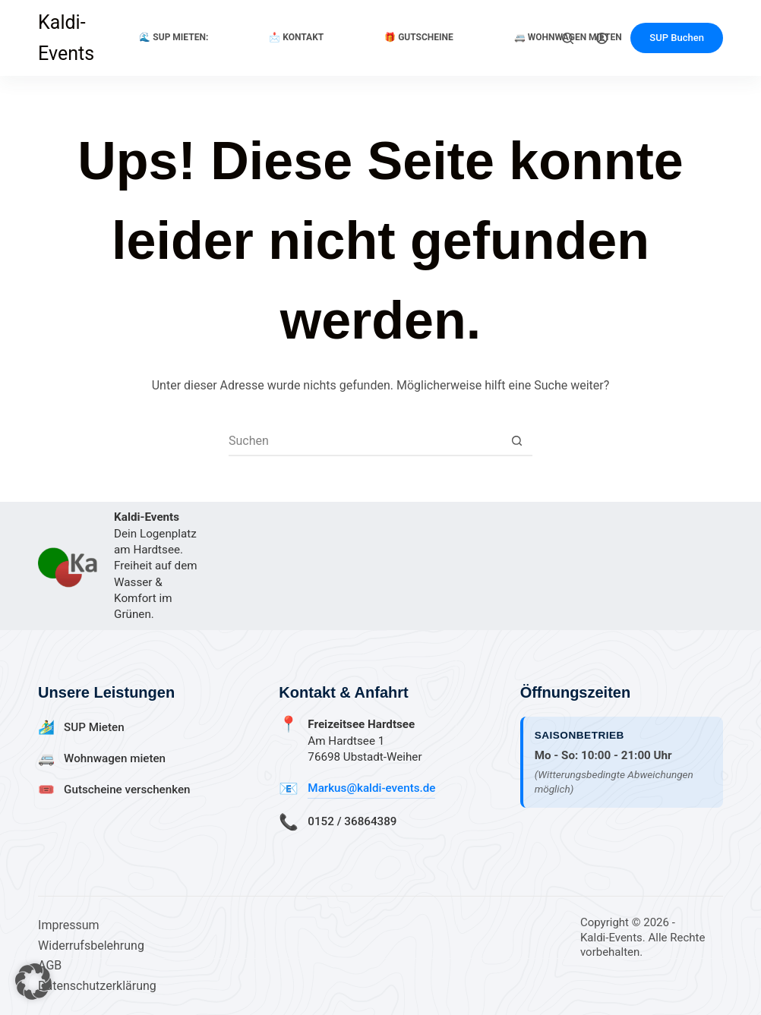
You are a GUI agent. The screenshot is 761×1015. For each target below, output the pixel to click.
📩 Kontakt (296, 37)
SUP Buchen (676, 37)
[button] (33, 981)
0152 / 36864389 (352, 821)
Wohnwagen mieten (115, 758)
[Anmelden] (602, 38)
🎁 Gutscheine (418, 37)
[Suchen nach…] (365, 440)
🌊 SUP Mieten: (173, 37)
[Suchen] (567, 38)
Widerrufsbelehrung (91, 945)
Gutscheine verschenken (127, 789)
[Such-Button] (517, 440)
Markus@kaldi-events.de (371, 788)
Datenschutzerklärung (97, 986)
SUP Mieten (94, 727)
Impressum (68, 925)
